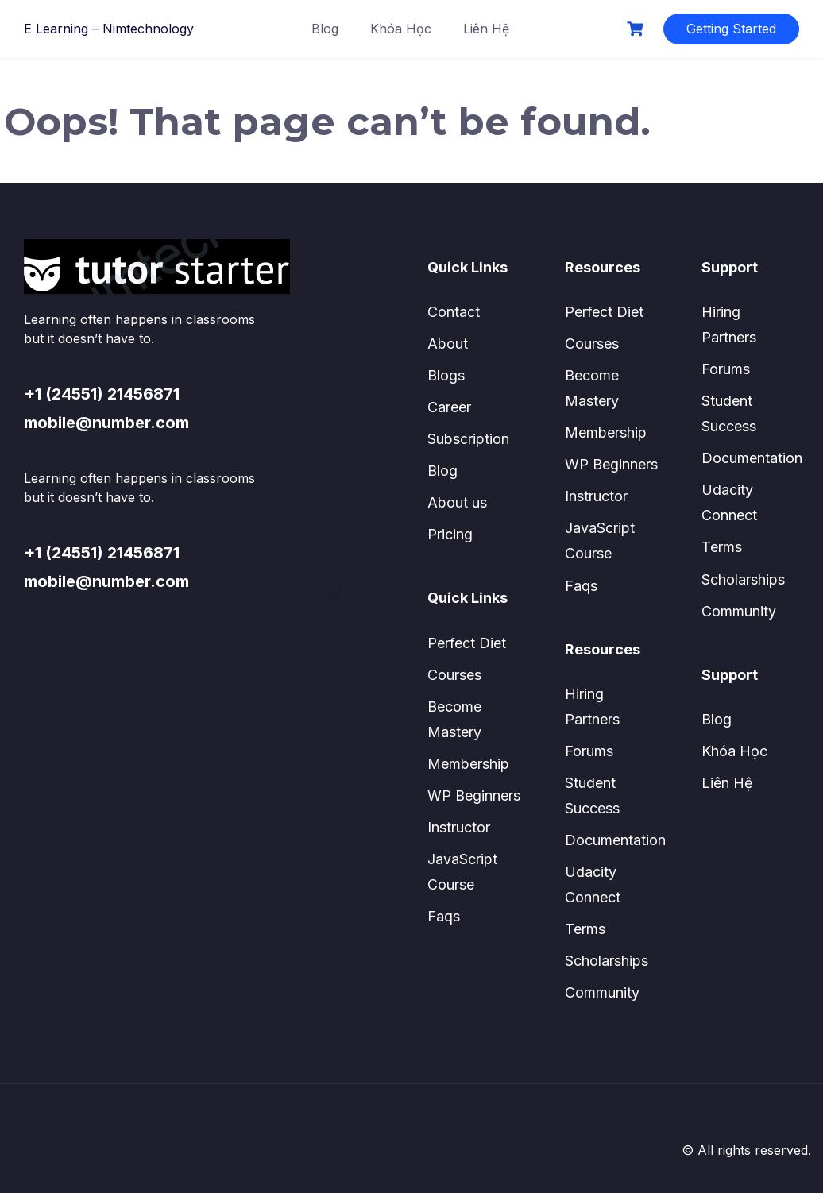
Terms (585, 929)
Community (602, 992)
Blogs (446, 375)
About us (457, 502)
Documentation (615, 840)
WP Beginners (473, 795)
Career (449, 407)
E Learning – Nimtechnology (109, 29)
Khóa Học (400, 29)
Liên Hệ (486, 29)
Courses (454, 674)
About (447, 343)
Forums (589, 751)
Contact (453, 311)
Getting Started (731, 29)
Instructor (458, 827)
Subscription (468, 438)
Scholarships (606, 960)
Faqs (443, 916)
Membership (468, 763)
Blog (324, 29)
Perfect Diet (466, 643)
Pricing (450, 534)
